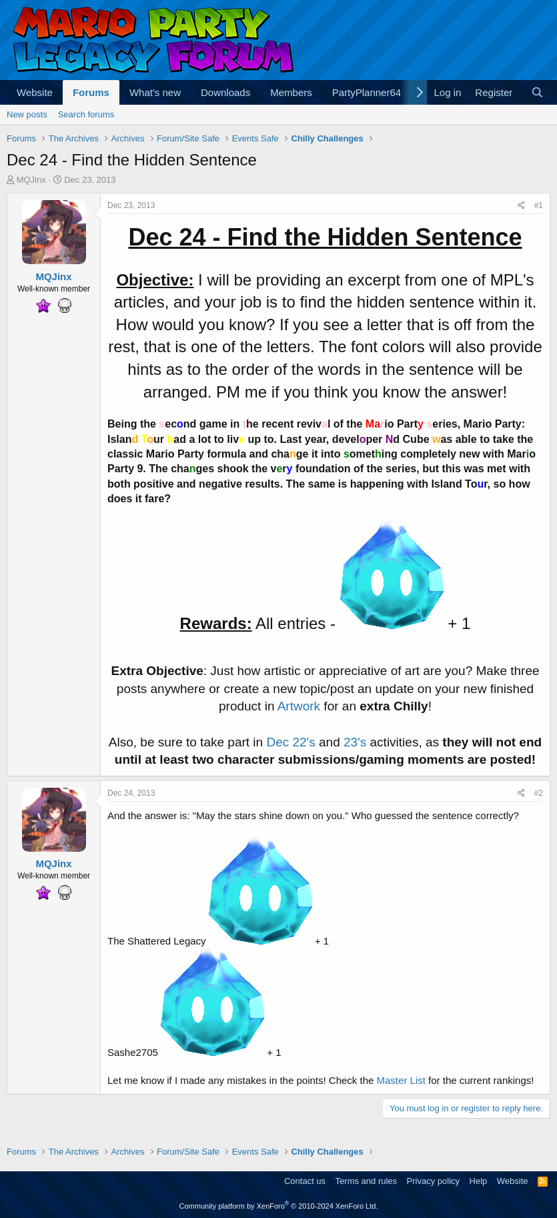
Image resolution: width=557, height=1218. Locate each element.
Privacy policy (433, 1181)
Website (35, 92)
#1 (538, 205)
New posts (27, 114)
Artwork (298, 706)
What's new (155, 92)
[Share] (521, 205)
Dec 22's (290, 742)
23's (355, 742)
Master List (401, 1080)
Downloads (225, 92)
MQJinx (31, 180)
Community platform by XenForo (278, 1206)
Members (291, 92)
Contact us (305, 1181)
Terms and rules (366, 1181)
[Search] (537, 92)
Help (479, 1181)
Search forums (86, 114)
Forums (91, 92)
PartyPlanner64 (366, 92)
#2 (538, 793)
